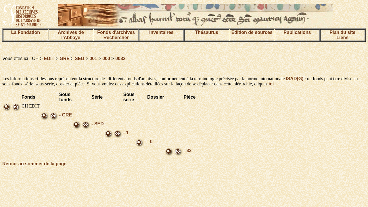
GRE (65, 58)
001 (93, 58)
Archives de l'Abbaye (71, 35)
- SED (97, 123)
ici (271, 83)
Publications (297, 32)
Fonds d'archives (116, 32)
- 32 (188, 150)
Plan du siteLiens (342, 35)
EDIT (49, 58)
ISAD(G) (294, 78)
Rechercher (116, 37)
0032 (120, 58)
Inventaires (161, 32)
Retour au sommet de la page (34, 163)
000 (106, 58)
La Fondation (25, 32)
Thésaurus (206, 32)
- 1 (126, 132)
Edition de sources (252, 32)
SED (79, 58)
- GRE (65, 114)
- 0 (150, 141)
